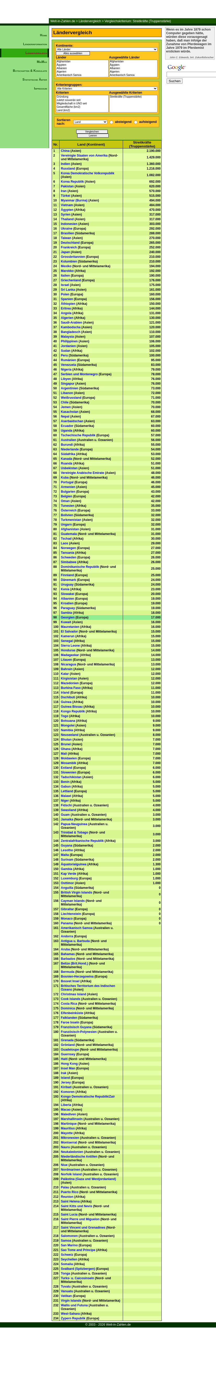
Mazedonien (70, 683)
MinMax (42, 62)
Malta (65, 855)
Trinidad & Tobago (74, 832)
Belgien (66, 496)
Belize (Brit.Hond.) (74, 963)
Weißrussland (71, 398)
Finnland (67, 575)
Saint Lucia (69, 1214)
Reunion (67, 1197)
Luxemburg (69, 878)
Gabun (66, 786)
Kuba (65, 477)
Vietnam (67, 205)
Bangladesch (70, 332)
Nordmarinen (70, 1169)
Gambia (66, 869)
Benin (65, 782)
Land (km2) (82, 110)
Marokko (67, 271)
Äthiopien (68, 304)
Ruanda (66, 463)
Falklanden (69, 1018)
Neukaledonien (72, 1152)
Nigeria (66, 369)
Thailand (67, 219)
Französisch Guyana (76, 1027)
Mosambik (68, 763)
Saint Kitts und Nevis (76, 1206)
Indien (65, 164)
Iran (64, 191)
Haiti (64, 1059)
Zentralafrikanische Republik (82, 841)
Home (43, 35)
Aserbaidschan (72, 421)
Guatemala (69, 534)
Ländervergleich (90, 21)
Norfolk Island (71, 1174)
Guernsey (68, 1054)
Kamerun (67, 636)
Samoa (66, 1240)
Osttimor (67, 883)
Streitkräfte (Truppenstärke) (133, 97)
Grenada (67, 1040)
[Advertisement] (24, 181)
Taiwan (66, 238)
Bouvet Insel (70, 981)
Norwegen (68, 548)
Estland (66, 768)
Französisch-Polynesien (79, 1032)
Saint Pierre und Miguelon (80, 1219)
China (65, 151)
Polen (65, 294)
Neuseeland (69, 735)
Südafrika (68, 454)
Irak (63, 1073)
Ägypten (82, 65)
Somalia (67, 1264)
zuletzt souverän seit (82, 100)
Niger (65, 800)
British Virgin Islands (76, 892)
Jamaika (67, 819)
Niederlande (70, 449)
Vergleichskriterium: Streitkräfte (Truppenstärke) (137, 21)
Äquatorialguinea (73, 864)
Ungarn (66, 524)
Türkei (65, 196)
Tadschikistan (71, 777)
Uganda (66, 430)
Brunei (66, 744)
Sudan (66, 351)
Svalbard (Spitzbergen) (78, 1269)
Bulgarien (68, 491)
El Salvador (69, 631)
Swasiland (68, 810)
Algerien (82, 72)
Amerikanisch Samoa (82, 75)
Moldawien (69, 758)
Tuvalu (66, 1286)
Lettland (67, 791)
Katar (65, 674)
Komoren (68, 1092)
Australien (68, 440)
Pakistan (67, 186)
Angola (66, 313)
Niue (64, 1165)
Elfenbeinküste (72, 1013)
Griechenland (71, 280)
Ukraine (66, 228)
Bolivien (67, 515)
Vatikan (66, 1296)
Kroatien (67, 603)
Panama (67, 923)
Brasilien (67, 233)
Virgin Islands (71, 1300)
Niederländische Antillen (79, 1156)
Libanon (67, 393)
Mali (64, 753)
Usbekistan (69, 468)
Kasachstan (69, 412)
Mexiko (66, 266)
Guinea (66, 702)
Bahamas (68, 954)
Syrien (66, 214)
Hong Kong (69, 1064)
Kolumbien (69, 261)
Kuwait (66, 622)
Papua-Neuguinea (74, 824)
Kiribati (66, 1087)
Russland (68, 168)
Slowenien (68, 772)
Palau (65, 1187)
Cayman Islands (73, 901)
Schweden (68, 557)
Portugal (67, 482)
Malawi (66, 796)
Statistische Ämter (34, 79)
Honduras (68, 650)
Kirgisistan (69, 678)
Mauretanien (70, 627)
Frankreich (69, 247)
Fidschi (66, 805)
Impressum (40, 88)
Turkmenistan (71, 520)
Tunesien (67, 506)
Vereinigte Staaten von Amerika (84, 155)
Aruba (65, 949)
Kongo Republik (73, 711)
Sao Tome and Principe (78, 1250)
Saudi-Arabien (71, 322)
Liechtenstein (71, 914)
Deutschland (70, 243)
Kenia (65, 589)
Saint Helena (70, 1201)
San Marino (69, 1245)
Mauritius (68, 1128)
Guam (65, 815)
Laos (64, 543)
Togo (64, 716)
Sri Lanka (68, 289)
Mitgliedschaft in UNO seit (82, 103)
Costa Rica (69, 1003)
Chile (64, 402)
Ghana (66, 749)
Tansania (67, 553)
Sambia (66, 613)
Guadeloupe (70, 1049)
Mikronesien (70, 1138)
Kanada (66, 459)
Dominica (68, 1008)
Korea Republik (72, 181)
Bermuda (67, 972)
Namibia (67, 730)
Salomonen (69, 1236)
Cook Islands (70, 999)
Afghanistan (82, 61)
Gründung (82, 97)
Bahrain (67, 669)
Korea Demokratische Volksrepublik (87, 173)
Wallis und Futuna (74, 1305)
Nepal (65, 416)
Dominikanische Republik (80, 567)
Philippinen (69, 341)
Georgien (68, 617)
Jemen (66, 407)
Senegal (67, 641)
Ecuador (67, 426)
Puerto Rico (69, 1192)
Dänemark (68, 580)
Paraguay (68, 608)
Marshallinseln (72, 1119)
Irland (65, 692)
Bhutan (66, 739)
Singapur (67, 383)
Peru (64, 355)
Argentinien (69, 388)
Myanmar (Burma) (74, 200)
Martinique (69, 1124)
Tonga (65, 1273)
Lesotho (67, 850)
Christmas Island (73, 994)
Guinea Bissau (72, 707)
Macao (66, 1109)
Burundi (67, 445)
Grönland (68, 1045)
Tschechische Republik (78, 435)
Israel (65, 285)
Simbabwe (68, 562)
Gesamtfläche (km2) (82, 107)
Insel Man (68, 1068)
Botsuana (68, 721)
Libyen (66, 379)
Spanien (67, 299)
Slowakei (67, 594)
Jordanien (68, 346)
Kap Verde (68, 874)
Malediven (68, 1114)
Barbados (68, 959)
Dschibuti (68, 697)
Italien (65, 275)
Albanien (82, 68)
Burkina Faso (71, 688)
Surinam (67, 859)
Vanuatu (67, 1291)
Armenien (68, 487)
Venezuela (68, 365)
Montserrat (69, 1142)
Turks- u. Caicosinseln (77, 1278)
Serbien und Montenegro (79, 374)
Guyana (66, 845)
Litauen (66, 660)
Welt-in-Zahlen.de (62, 21)
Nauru (65, 1147)
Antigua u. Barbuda (75, 941)
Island (65, 1078)
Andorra (67, 936)
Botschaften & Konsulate (30, 71)
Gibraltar (67, 909)
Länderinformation (35, 44)
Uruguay (67, 584)
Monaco (67, 918)
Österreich (69, 510)
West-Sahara (70, 1314)
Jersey (66, 1082)
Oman (65, 501)
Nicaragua (68, 664)
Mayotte (67, 1133)
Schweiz (67, 1255)
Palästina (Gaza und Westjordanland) (88, 1179)
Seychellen (69, 1259)
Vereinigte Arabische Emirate (82, 473)
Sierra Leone (70, 645)
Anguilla (67, 888)
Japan (65, 252)
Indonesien (69, 224)
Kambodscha (70, 327)
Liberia (66, 1105)
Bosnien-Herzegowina (77, 976)
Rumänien (68, 360)
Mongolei (68, 725)
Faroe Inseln (70, 1022)
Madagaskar (70, 655)
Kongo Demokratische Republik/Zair (88, 1096)
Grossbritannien (73, 257)
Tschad (66, 538)
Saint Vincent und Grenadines (83, 1227)
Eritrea (66, 308)
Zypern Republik (73, 1318)
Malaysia (67, 336)
